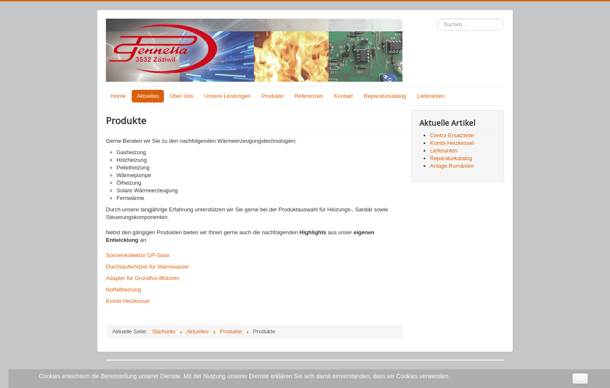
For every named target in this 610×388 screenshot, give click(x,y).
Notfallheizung (123, 289)
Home (118, 96)
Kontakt (343, 96)
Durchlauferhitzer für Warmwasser (147, 266)
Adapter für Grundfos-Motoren (142, 278)
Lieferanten (431, 96)
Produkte (273, 96)
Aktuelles (148, 96)
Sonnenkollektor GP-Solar (137, 255)
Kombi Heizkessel (128, 301)
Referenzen (309, 96)
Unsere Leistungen (227, 96)
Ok (580, 379)
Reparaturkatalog (385, 96)
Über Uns (181, 96)
